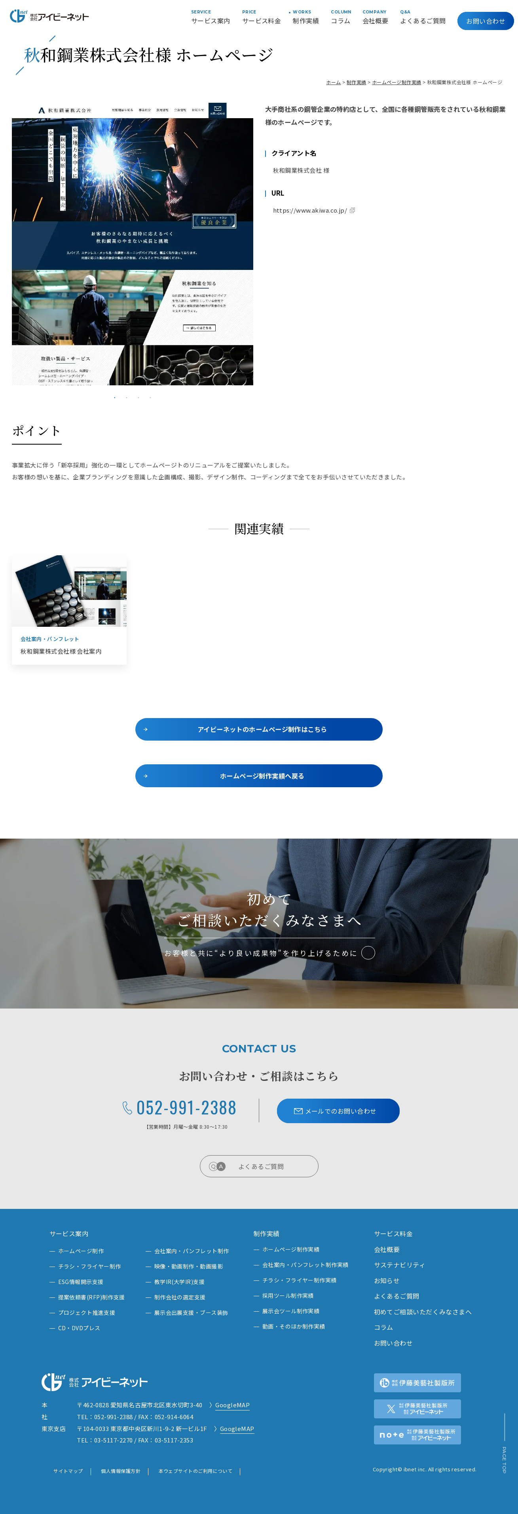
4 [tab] (150, 398)
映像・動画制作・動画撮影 (188, 1266)
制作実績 (356, 82)
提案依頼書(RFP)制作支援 (91, 1297)
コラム (383, 1327)
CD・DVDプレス (79, 1328)
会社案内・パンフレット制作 (191, 1251)
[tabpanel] (132, 244)
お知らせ (387, 1280)
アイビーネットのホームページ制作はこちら (262, 729)
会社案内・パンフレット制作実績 (305, 1265)
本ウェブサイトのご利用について (196, 1470)
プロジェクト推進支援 (87, 1312)
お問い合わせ (485, 21)
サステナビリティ (400, 1264)
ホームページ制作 (81, 1251)
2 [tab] (127, 398)
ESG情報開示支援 (81, 1282)
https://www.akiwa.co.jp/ (310, 210)
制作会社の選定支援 (180, 1297)
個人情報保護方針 (120, 1470)
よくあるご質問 (273, 1166)
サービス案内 (69, 1233)
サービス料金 (393, 1233)
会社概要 (387, 1249)
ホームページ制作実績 (396, 82)
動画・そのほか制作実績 (293, 1326)
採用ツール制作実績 (288, 1295)
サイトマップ (68, 1470)
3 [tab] (138, 398)
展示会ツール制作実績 (291, 1311)
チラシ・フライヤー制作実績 (299, 1280)
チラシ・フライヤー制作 (89, 1266)
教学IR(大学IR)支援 (179, 1282)
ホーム (333, 82)
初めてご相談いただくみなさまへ (423, 1311)
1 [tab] (115, 398)
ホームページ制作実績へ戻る (262, 776)
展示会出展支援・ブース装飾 (191, 1312)
